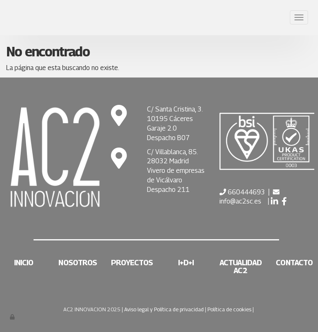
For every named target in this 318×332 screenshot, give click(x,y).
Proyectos (132, 262)
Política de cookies (229, 309)
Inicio (24, 262)
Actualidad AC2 (240, 266)
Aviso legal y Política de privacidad (164, 309)
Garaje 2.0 (162, 128)
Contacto (294, 262)
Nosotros (77, 262)
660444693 (245, 192)
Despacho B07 (168, 138)
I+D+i (186, 262)
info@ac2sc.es (240, 201)
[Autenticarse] (13, 317)
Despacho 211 (168, 190)
